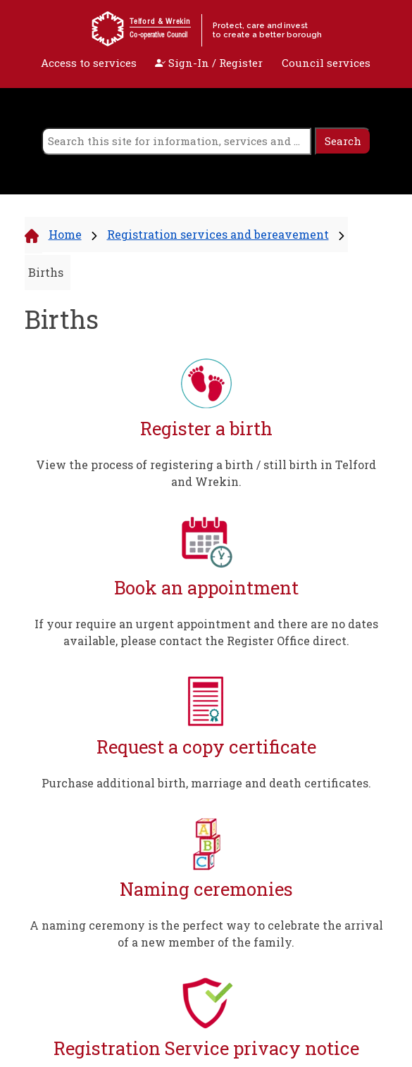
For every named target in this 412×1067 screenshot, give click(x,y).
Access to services (89, 63)
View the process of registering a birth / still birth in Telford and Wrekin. (206, 473)
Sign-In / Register (209, 63)
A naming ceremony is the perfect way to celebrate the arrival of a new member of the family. (206, 933)
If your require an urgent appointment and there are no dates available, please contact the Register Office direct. (206, 632)
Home (65, 234)
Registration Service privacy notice (206, 1048)
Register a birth (206, 428)
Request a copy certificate (206, 747)
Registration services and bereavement (218, 234)
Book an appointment (206, 588)
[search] (176, 141)
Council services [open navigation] (326, 63)
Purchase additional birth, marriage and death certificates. (206, 782)
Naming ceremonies (206, 889)
